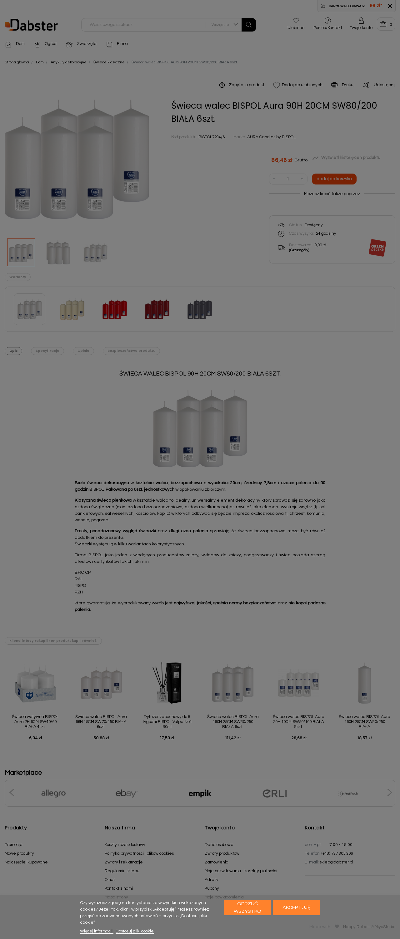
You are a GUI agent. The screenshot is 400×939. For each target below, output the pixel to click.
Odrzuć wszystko (247, 907)
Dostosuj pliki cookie (135, 931)
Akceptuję (296, 907)
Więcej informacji (96, 931)
